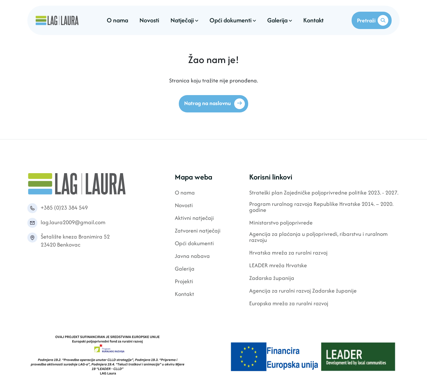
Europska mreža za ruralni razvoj (288, 303)
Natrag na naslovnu (214, 103)
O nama (117, 20)
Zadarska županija (271, 278)
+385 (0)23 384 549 (64, 208)
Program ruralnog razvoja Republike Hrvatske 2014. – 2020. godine (321, 207)
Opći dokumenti (232, 20)
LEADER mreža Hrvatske (278, 265)
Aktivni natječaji (194, 218)
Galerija (279, 20)
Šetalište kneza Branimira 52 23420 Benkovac (75, 241)
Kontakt (313, 20)
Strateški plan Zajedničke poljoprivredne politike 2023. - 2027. (323, 193)
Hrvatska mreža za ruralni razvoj (288, 253)
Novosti (149, 20)
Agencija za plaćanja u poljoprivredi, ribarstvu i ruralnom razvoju (318, 237)
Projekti (184, 281)
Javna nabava (192, 256)
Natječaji (184, 20)
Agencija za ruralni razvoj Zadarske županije (303, 291)
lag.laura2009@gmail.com (73, 222)
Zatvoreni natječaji (198, 231)
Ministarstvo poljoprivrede (281, 223)
